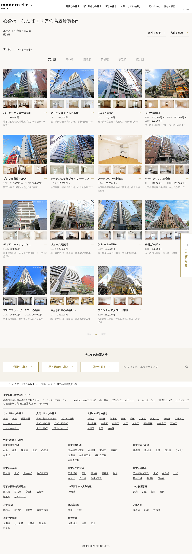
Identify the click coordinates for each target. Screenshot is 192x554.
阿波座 (6, 473)
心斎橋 (44, 450)
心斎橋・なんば (60, 428)
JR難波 (71, 491)
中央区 (111, 428)
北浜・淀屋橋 (67, 418)
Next (103, 334)
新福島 (17, 510)
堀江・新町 (42, 428)
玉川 (84, 473)
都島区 (91, 418)
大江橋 (31, 523)
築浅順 (105, 59)
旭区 (125, 423)
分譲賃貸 (25, 418)
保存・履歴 (169, 6)
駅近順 (122, 59)
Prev (88, 334)
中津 (5, 450)
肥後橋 (147, 450)
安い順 (52, 59)
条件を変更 (154, 32)
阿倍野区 (148, 423)
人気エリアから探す (131, 6)
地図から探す (73, 6)
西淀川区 (179, 418)
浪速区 (167, 418)
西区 (123, 418)
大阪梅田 (72, 523)
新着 (5, 418)
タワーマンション (12, 423)
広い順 (140, 59)
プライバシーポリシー (123, 400)
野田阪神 (72, 473)
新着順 (87, 59)
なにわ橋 (18, 523)
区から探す (111, 6)
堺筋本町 (27, 473)
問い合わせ (154, 6)
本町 (34, 450)
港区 (132, 418)
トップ (6, 384)
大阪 (144, 491)
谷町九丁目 (73, 460)
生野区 (115, 423)
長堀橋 (150, 478)
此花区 (113, 418)
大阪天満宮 (42, 510)
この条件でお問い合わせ (186, 255)
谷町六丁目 (100, 455)
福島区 (102, 418)
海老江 (6, 510)
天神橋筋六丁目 (76, 450)
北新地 (29, 510)
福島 (153, 491)
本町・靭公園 (43, 423)
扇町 (155, 473)
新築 (14, 418)
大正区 (142, 418)
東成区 (104, 423)
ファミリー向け (11, 428)
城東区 (135, 423)
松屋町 (6, 496)
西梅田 (136, 450)
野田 (162, 491)
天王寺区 (154, 418)
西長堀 (105, 473)
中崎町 (91, 450)
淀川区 (91, 428)
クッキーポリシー (146, 400)
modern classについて (85, 400)
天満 (135, 491)
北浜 (175, 473)
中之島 (6, 528)
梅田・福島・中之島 (46, 418)
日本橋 (82, 478)
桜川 (115, 473)
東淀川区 (92, 423)
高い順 (69, 59)
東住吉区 (161, 423)
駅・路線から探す (92, 6)
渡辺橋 (42, 523)
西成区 (173, 423)
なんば (6, 455)
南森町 (114, 450)
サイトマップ (182, 400)
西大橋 (17, 491)
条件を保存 (176, 32)
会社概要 (103, 400)
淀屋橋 (24, 450)
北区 (101, 428)
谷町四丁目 (85, 455)
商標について (165, 400)
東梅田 (103, 450)
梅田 (14, 450)
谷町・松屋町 (61, 423)
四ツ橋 (167, 450)
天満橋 (71, 455)
